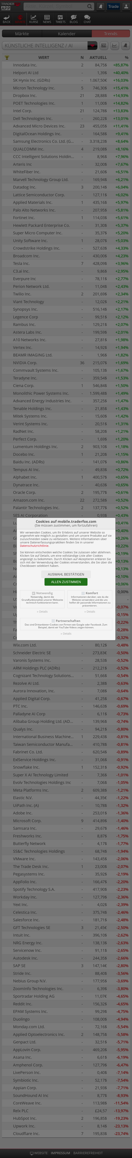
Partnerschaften (68, 621)
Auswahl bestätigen (66, 574)
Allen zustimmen (66, 582)
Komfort (92, 593)
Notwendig (44, 593)
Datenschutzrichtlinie (34, 546)
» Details (42, 611)
